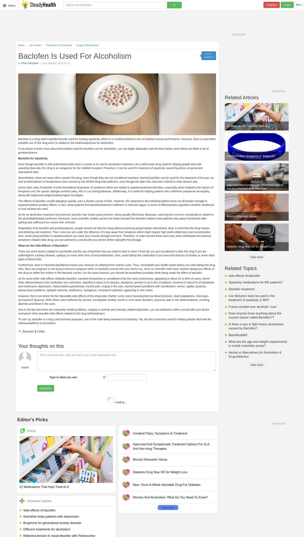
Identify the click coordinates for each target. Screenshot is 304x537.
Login (287, 4)
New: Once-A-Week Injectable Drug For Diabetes (166, 484)
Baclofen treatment (242, 289)
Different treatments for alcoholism (46, 529)
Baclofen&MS (238, 335)
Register (272, 4)
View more (168, 507)
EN (299, 4)
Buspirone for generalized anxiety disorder (52, 523)
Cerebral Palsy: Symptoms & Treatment (160, 433)
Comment (46, 388)
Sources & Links (33, 331)
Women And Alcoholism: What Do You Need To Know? (170, 497)
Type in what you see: (64, 377)
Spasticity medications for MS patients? (256, 282)
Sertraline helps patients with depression (51, 516)
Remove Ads (239, 34)
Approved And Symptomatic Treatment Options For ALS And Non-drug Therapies (171, 446)
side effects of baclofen (244, 275)
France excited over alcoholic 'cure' (253, 306)
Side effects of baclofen (39, 510)
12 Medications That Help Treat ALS (44, 487)
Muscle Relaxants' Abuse (150, 459)
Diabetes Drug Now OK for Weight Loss (160, 472)
